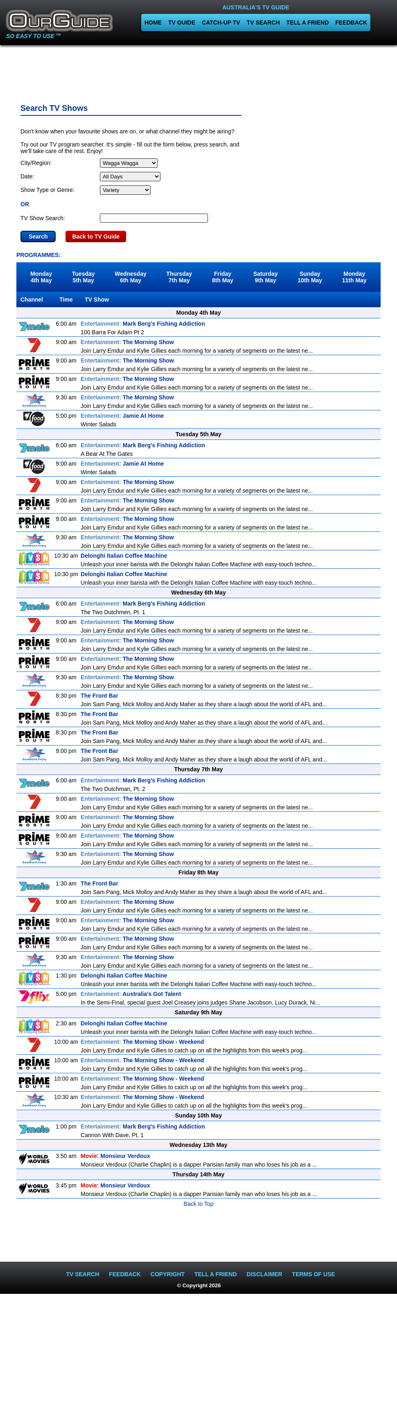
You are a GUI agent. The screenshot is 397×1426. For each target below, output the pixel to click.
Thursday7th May (179, 277)
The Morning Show (127, 342)
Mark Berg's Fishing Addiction (143, 323)
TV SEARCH (263, 22)
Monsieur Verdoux (115, 1156)
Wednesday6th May (131, 277)
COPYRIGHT (168, 1274)
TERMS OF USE (313, 1274)
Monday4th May (41, 277)
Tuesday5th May (83, 277)
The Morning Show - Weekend (142, 1042)
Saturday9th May (265, 277)
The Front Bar (99, 695)
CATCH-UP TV (221, 22)
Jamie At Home (122, 415)
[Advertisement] (198, 71)
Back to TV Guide (96, 236)
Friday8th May (222, 277)
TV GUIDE (181, 22)
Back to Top (199, 1204)
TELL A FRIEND (307, 22)
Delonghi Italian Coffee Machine (124, 555)
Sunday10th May (310, 277)
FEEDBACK (351, 22)
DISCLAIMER (264, 1274)
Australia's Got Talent (131, 994)
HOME (153, 22)
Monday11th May (354, 277)
